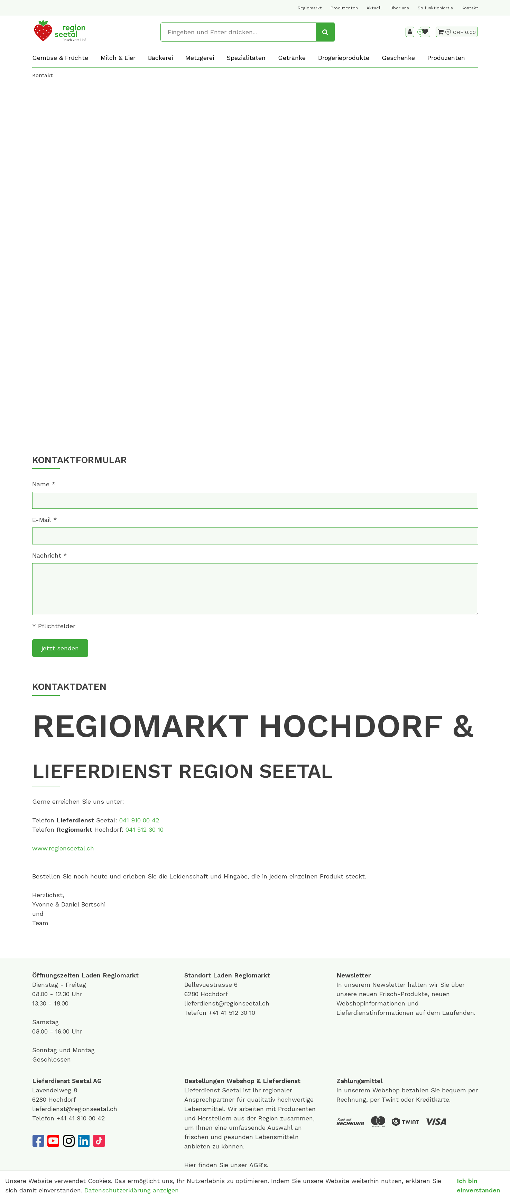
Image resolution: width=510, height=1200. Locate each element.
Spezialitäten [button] (246, 57)
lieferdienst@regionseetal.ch (226, 1003)
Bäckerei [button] (160, 57)
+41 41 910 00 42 (80, 1118)
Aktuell (374, 8)
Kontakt (470, 8)
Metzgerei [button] (199, 57)
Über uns (399, 8)
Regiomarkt (310, 8)
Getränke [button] (292, 57)
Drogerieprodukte (343, 57)
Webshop (240, 1080)
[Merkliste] (425, 32)
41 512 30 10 (238, 1012)
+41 (214, 1012)
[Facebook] (38, 1141)
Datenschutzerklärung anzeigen (131, 1190)
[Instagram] (68, 1141)
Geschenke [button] (398, 57)
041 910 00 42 (139, 820)
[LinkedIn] (84, 1141)
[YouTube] (53, 1141)
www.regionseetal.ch (63, 848)
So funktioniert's (435, 8)
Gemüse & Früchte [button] (60, 57)
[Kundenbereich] (410, 32)
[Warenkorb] (444, 32)
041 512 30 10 (145, 829)
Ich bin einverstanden (478, 1185)
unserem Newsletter (376, 984)
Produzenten (344, 8)
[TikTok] (99, 1141)
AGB (255, 1165)
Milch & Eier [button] (118, 57)
